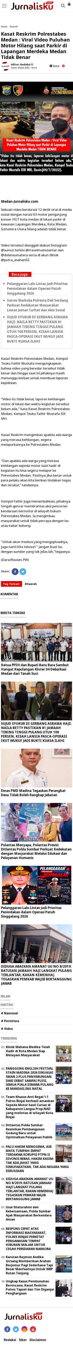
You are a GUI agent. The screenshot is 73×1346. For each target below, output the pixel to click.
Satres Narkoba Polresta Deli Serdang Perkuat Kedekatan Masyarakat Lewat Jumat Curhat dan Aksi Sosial (37, 305)
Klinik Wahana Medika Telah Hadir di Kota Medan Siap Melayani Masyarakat (28, 1051)
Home (4, 26)
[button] (69, 3)
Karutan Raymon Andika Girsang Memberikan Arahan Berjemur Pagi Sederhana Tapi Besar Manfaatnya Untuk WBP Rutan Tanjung (29, 1265)
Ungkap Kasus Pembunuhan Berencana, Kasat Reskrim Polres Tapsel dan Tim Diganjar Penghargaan (30, 1287)
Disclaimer (38, 1340)
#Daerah (31, 584)
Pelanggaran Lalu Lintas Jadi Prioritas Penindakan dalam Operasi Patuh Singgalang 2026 (37, 288)
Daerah (14, 26)
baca (54, 65)
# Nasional (9, 1013)
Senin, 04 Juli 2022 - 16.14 (23, 67)
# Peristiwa (10, 1021)
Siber (23, 1340)
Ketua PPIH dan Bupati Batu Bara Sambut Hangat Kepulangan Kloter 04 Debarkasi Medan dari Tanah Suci (35, 669)
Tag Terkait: (11, 584)
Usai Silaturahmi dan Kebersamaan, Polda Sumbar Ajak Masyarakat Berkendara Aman (29, 1213)
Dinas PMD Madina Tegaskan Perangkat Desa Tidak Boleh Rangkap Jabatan (33, 792)
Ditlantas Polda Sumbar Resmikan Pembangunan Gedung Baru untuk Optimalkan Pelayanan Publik (29, 1131)
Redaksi (10, 1340)
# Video (7, 1029)
